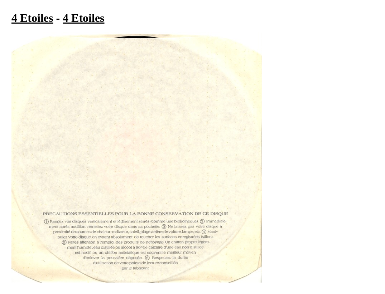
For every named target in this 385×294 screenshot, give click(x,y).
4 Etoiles (32, 17)
